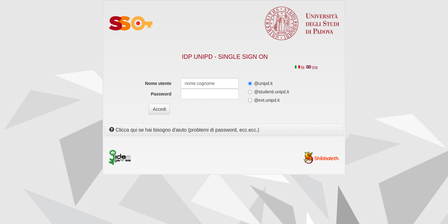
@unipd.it (260, 83)
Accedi (159, 109)
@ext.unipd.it (264, 100)
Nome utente (158, 83)
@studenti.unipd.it (268, 91)
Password (161, 93)
